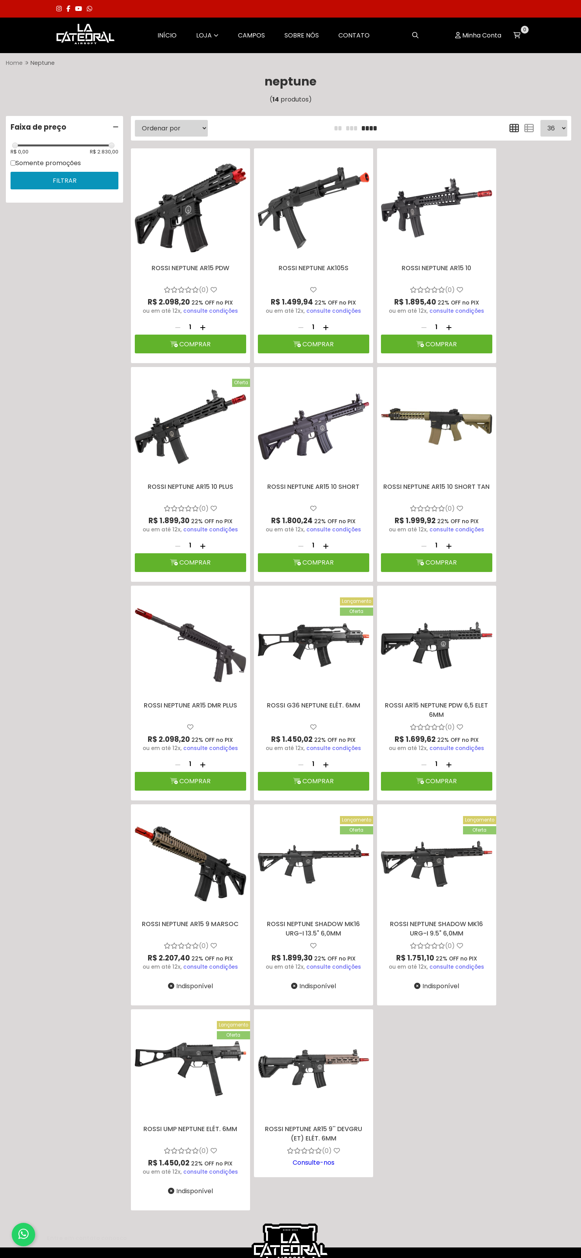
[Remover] (172, 315)
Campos (251, 35)
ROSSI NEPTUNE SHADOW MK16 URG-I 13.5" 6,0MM (406, 674)
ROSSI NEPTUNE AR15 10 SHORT (184, 462)
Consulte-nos (295, 909)
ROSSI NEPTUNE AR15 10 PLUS (517, 255)
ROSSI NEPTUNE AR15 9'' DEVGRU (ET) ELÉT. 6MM (295, 880)
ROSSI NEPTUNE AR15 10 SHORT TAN (295, 467)
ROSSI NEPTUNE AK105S (296, 255)
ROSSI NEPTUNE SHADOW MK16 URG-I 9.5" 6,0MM (517, 674)
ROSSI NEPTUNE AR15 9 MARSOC (295, 669)
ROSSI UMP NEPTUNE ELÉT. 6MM (184, 875)
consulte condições (204, 299)
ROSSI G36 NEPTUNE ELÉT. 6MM (517, 462)
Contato (354, 35)
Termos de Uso (87, 1081)
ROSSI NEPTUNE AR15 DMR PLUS (406, 462)
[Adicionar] (197, 315)
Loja (207, 35)
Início (167, 35)
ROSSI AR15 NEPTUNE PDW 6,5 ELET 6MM (184, 674)
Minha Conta (481, 35)
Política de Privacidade (99, 1061)
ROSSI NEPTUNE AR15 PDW (184, 255)
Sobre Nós (301, 35)
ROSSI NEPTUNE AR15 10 (407, 255)
